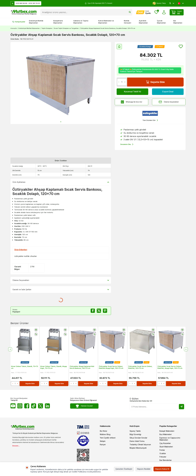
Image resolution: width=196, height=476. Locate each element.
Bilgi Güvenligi (135, 434)
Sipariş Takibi (135, 431)
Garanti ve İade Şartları (60, 289)
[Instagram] (19, 405)
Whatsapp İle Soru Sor (131, 101)
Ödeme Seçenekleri (169, 101)
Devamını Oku (126, 144)
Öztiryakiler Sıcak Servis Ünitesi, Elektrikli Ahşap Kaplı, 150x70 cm (111, 367)
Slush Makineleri (166, 447)
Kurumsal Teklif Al (132, 91)
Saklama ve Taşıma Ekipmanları (80, 22)
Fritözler (163, 457)
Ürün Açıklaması (60, 182)
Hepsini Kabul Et (162, 469)
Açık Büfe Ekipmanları (143, 22)
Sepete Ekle (155, 82)
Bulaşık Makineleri (167, 431)
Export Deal (167, 91)
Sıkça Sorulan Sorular (138, 438)
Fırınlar (162, 450)
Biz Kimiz (103, 431)
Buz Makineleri (166, 434)
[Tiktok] (33, 405)
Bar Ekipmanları (177, 22)
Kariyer (103, 444)
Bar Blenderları (166, 460)
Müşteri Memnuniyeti (138, 448)
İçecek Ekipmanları (161, 22)
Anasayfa (13, 28)
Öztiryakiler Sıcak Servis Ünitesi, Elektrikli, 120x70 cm (140, 367)
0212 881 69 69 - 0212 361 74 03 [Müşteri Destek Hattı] (25, 3)
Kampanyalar (18, 22)
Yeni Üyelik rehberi (108, 438)
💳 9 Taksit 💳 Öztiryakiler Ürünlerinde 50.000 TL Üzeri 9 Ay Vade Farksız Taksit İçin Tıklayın (147, 70)
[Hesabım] (143, 12)
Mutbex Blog (105, 434)
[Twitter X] (40, 405)
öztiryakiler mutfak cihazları (25, 256)
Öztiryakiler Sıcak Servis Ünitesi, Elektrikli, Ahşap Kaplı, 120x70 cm (170, 367)
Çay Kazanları (165, 443)
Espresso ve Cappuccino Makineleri (170, 439)
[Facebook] (26, 405)
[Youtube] (13, 405)
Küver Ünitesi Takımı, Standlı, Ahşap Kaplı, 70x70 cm (53, 367)
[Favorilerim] (156, 12)
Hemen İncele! (84, 405)
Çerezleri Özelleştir (124, 469)
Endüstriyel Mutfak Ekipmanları (36, 22)
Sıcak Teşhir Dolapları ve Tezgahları (66, 28)
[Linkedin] (47, 405)
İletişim (102, 441)
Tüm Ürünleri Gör (150, 120)
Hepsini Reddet (143, 469)
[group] (60, 83)
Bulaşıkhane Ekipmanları (58, 22)
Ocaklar (163, 453)
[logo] (23, 12)
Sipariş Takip (159, 3)
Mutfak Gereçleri (127, 22)
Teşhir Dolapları (46, 28)
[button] (60, 121)
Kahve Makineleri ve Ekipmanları (106, 22)
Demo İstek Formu (137, 441)
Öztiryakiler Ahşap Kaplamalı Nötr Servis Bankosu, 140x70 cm (82, 367)
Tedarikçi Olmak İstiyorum (140, 444)
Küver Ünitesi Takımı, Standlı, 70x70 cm (24, 367)
